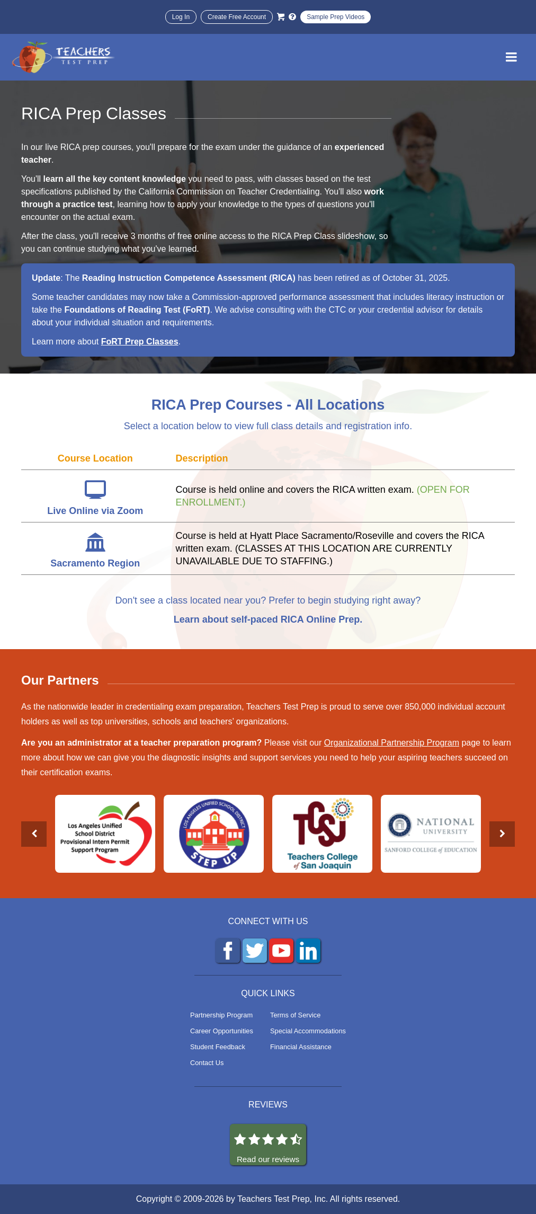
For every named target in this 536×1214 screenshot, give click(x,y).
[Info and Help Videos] (292, 17)
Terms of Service (295, 1015)
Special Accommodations (308, 1031)
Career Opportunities (221, 1031)
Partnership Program (221, 1015)
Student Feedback (217, 1047)
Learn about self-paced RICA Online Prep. (268, 619)
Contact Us (207, 1063)
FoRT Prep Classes (139, 341)
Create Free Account (237, 17)
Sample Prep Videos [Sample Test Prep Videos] (335, 17)
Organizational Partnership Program (391, 742)
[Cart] (281, 17)
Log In (181, 17)
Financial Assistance (301, 1047)
